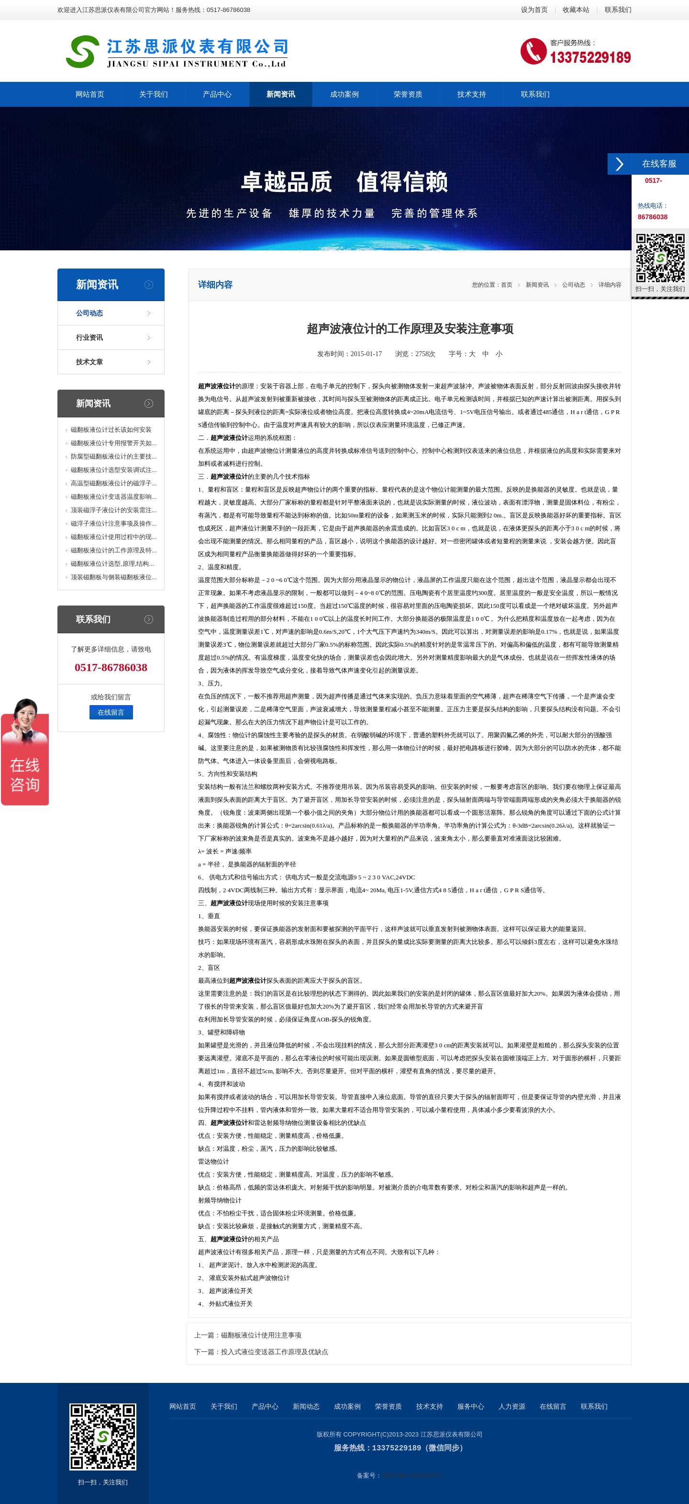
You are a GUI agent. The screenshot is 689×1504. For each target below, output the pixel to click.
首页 (506, 284)
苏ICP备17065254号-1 (413, 1475)
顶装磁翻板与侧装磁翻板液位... (114, 577)
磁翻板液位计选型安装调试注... (114, 469)
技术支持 (429, 1406)
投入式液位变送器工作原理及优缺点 (274, 1352)
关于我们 (224, 1406)
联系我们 (618, 9)
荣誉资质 (388, 1406)
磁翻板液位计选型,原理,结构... (112, 563)
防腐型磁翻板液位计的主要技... (114, 456)
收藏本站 (576, 9)
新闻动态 (306, 1406)
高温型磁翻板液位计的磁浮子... (114, 483)
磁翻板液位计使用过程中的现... (114, 536)
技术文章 (89, 362)
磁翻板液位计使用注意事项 (261, 1335)
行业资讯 (89, 337)
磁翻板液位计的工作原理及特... (114, 550)
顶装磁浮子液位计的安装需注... (114, 510)
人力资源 (512, 1406)
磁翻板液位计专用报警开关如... (114, 443)
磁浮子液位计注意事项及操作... (114, 523)
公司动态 (89, 313)
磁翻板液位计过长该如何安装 (111, 429)
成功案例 (347, 1406)
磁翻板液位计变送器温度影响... (114, 496)
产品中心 (265, 1406)
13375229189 (397, 1448)
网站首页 (182, 1406)
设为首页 (534, 9)
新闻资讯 (537, 284)
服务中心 (470, 1406)
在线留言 (111, 712)
